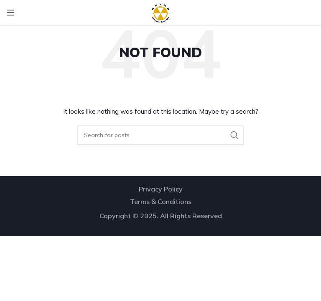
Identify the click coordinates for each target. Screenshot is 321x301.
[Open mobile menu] (10, 12)
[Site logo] (160, 12)
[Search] (160, 135)
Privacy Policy (161, 189)
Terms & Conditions (160, 201)
